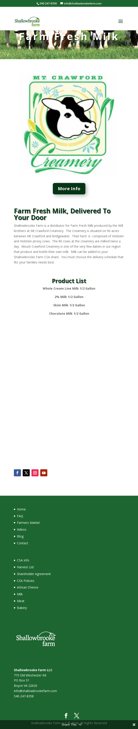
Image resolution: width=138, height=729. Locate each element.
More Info (69, 189)
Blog (20, 536)
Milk (20, 594)
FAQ (20, 516)
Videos (21, 529)
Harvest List (25, 567)
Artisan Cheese (27, 587)
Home (21, 509)
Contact (22, 543)
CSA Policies (25, 581)
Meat (20, 601)
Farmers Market (28, 523)
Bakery (22, 608)
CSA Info (23, 560)
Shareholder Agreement (34, 574)
